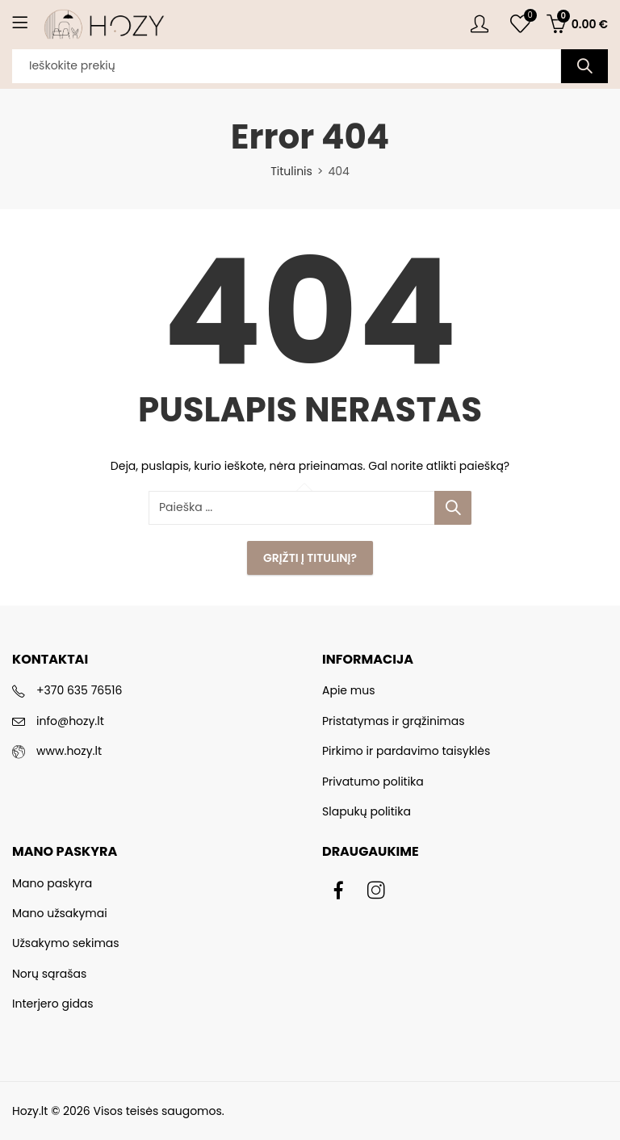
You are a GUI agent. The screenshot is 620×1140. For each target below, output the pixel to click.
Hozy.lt (30, 1111)
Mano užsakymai (59, 913)
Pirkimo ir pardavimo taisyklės (406, 751)
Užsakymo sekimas (65, 943)
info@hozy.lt (70, 721)
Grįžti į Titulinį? (310, 558)
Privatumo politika (373, 781)
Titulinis (291, 171)
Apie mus (348, 690)
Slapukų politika (366, 811)
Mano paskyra (52, 883)
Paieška (584, 66)
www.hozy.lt (69, 751)
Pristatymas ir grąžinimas (393, 721)
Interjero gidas (53, 1003)
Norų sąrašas (49, 974)
